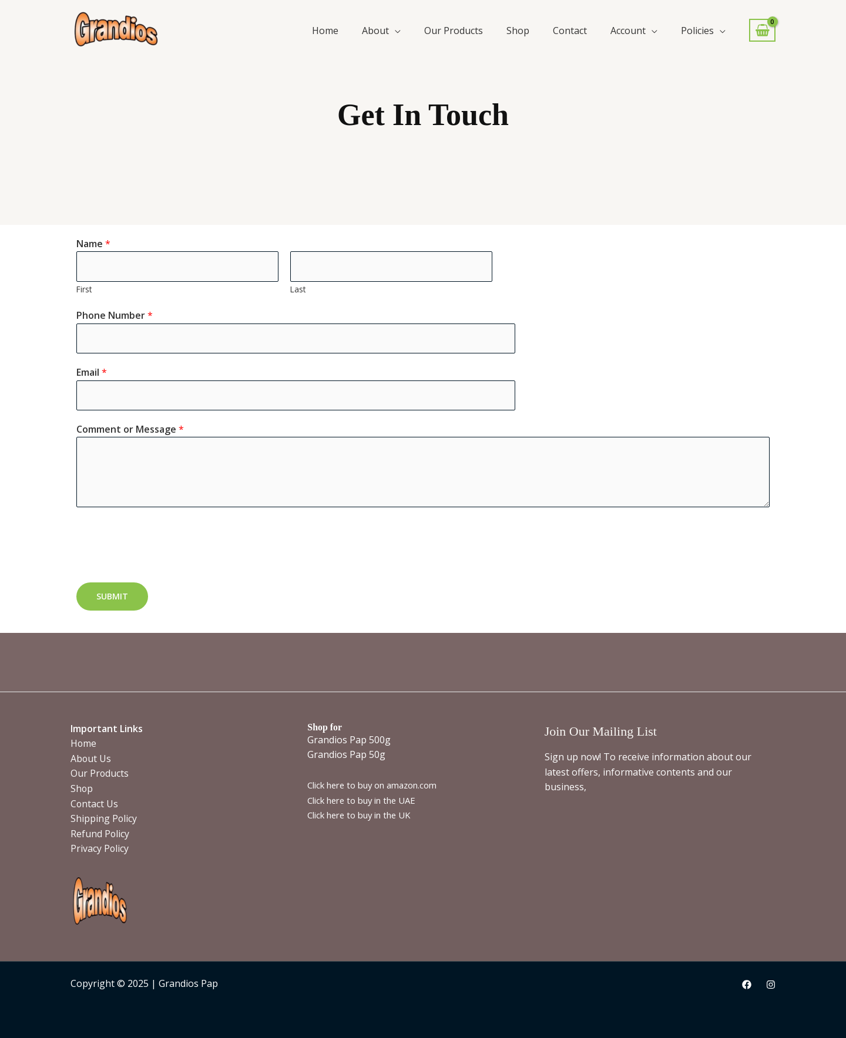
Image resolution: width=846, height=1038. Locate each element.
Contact (570, 30)
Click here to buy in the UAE (362, 800)
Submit (112, 597)
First (84, 289)
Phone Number (114, 315)
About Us (91, 758)
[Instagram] (771, 984)
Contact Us (94, 803)
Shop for (324, 727)
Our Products (453, 30)
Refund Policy (100, 833)
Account (628, 30)
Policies (697, 30)
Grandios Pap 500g (349, 739)
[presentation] (165, 543)
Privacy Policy (99, 848)
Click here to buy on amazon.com (373, 785)
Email (91, 372)
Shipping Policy (103, 818)
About (375, 30)
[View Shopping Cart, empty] (762, 30)
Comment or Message (130, 429)
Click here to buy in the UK (360, 815)
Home (325, 30)
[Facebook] (746, 984)
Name (93, 243)
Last (298, 289)
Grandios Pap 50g (346, 754)
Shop (517, 30)
